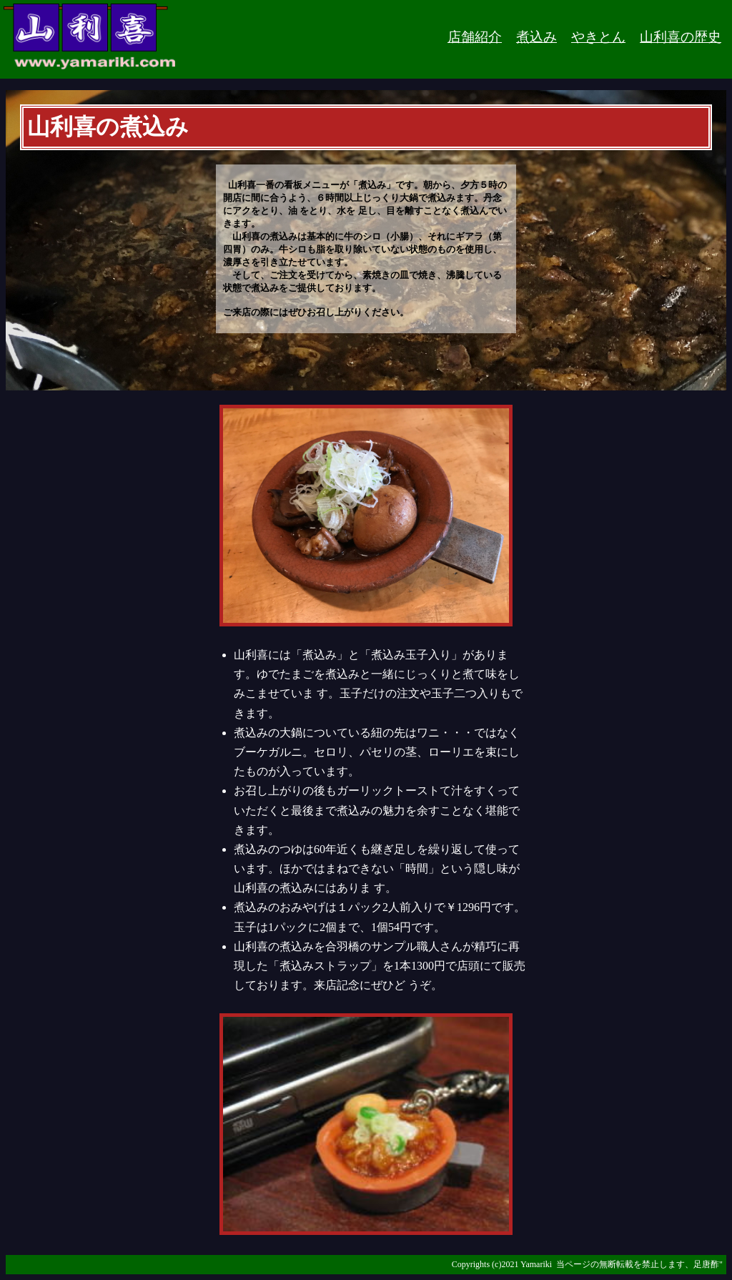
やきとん (598, 36)
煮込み (536, 36)
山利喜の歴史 (680, 36)
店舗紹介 (474, 36)
